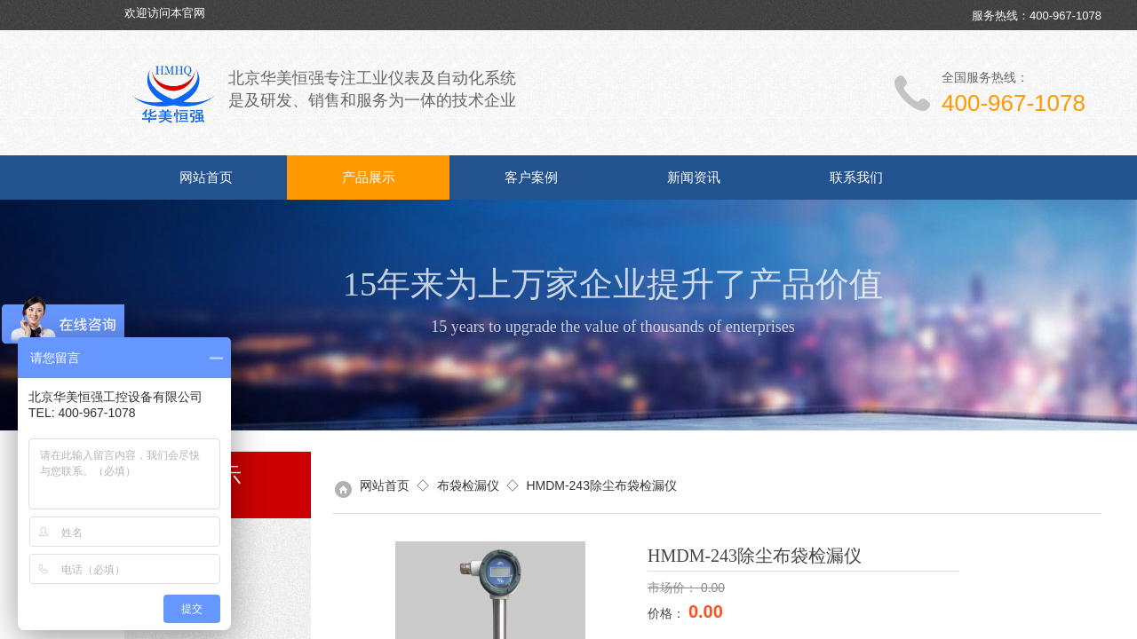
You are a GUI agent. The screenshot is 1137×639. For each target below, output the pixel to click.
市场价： (674, 587)
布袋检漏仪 (468, 485)
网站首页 (206, 177)
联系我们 (856, 177)
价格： (668, 613)
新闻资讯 (693, 177)
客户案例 (531, 177)
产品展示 (368, 177)
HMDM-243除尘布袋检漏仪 (601, 485)
